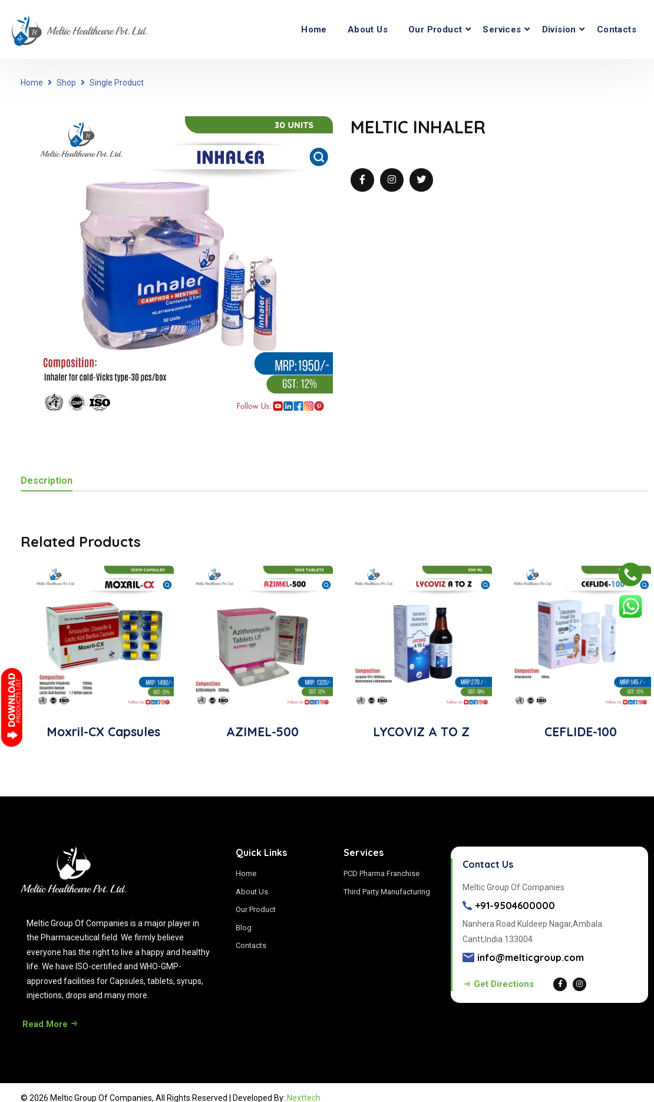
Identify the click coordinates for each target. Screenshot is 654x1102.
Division (559, 29)
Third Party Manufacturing (386, 891)
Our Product (435, 29)
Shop (66, 82)
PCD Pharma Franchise (381, 873)
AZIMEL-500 (262, 731)
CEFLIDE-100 (580, 731)
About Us (368, 29)
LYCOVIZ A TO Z (421, 731)
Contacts (616, 29)
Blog (244, 927)
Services (502, 29)
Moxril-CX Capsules (103, 731)
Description (46, 481)
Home (314, 29)
